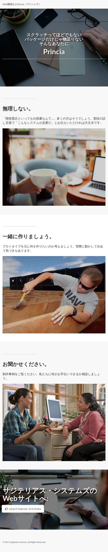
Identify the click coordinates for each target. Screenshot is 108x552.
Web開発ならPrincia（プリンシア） (22, 4)
